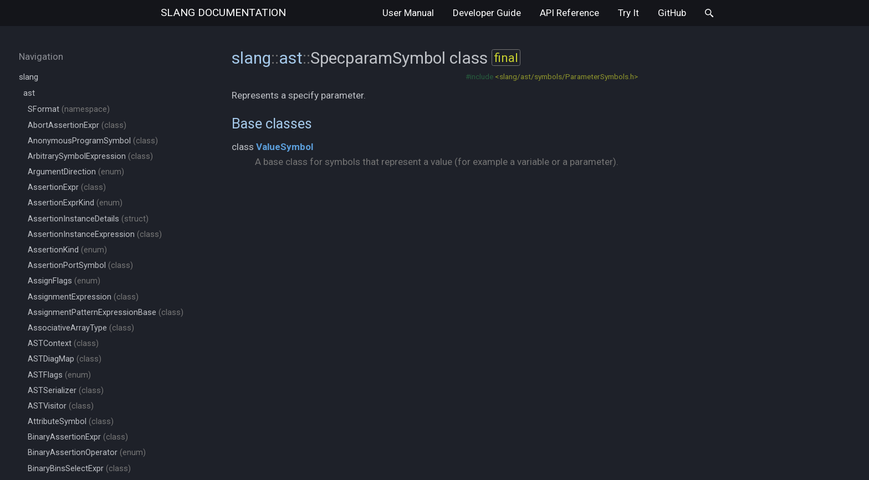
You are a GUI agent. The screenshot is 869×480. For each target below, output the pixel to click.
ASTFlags (59, 375)
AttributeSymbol (71, 421)
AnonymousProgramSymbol (93, 141)
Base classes (272, 123)
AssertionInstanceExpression (95, 234)
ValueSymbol (284, 146)
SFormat (69, 109)
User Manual (408, 12)
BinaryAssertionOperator (87, 452)
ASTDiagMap (64, 359)
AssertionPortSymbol (80, 265)
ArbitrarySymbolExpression (90, 156)
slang (223, 12)
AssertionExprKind (75, 203)
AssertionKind (67, 250)
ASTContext (63, 343)
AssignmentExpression (83, 297)
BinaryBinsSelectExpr (79, 468)
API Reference (569, 12)
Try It (628, 12)
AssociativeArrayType (81, 328)
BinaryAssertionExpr (78, 437)
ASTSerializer (66, 390)
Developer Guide (487, 12)
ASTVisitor (61, 406)
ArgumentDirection (76, 172)
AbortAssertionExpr (77, 125)
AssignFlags (64, 281)
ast (29, 93)
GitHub (672, 12)
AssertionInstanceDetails (88, 219)
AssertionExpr (67, 187)
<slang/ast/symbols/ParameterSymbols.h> (566, 76)
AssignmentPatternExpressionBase (105, 312)
